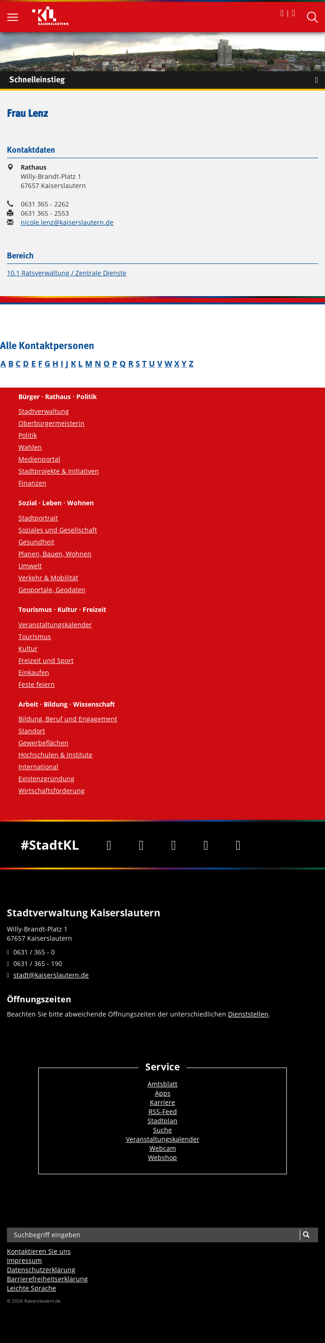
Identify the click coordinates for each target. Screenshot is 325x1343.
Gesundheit (36, 541)
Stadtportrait (38, 518)
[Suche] (306, 1235)
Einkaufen (33, 672)
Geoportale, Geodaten (52, 589)
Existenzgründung (46, 778)
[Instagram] (206, 845)
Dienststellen (248, 1014)
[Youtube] (173, 845)
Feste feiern (36, 684)
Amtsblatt (162, 1084)
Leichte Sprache (31, 1288)
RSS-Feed (162, 1111)
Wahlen (30, 447)
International (38, 766)
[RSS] (238, 845)
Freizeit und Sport (46, 660)
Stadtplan (162, 1120)
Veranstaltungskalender (55, 624)
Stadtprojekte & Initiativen (58, 471)
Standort (31, 730)
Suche (162, 1130)
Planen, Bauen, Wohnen (54, 553)
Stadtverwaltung (43, 411)
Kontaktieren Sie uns (39, 1251)
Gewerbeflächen (43, 742)
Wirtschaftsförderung (51, 790)
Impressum (24, 1260)
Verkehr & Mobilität (48, 577)
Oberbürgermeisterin (51, 423)
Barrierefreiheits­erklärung (47, 1278)
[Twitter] (141, 845)
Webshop (162, 1157)
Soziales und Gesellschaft (57, 530)
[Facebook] (109, 845)
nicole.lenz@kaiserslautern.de (67, 222)
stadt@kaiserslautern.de (51, 975)
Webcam (162, 1148)
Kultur (28, 648)
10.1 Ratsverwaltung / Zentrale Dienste (66, 273)
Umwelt (30, 565)
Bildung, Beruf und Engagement (67, 718)
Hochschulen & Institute (55, 754)
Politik (27, 435)
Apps (163, 1093)
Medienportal (39, 459)
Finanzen (32, 483)
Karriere (162, 1102)
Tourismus (34, 636)
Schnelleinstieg (167, 80)
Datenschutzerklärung (41, 1269)
